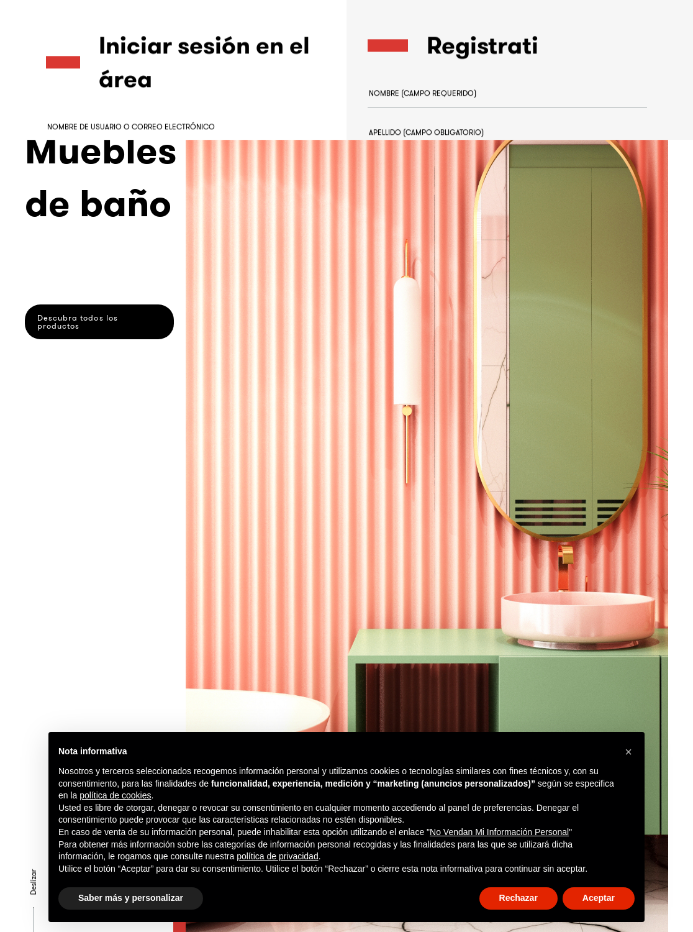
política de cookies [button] (115, 795)
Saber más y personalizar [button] (130, 898)
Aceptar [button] (598, 898)
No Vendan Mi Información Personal (499, 832)
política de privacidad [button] (278, 856)
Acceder (89, 280)
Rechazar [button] (518, 898)
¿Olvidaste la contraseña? (94, 217)
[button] (628, 752)
